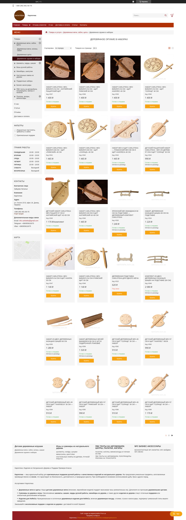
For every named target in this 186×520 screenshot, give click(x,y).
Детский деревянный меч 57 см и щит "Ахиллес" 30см (158, 340)
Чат (176, 514)
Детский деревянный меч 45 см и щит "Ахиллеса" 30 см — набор (59, 404)
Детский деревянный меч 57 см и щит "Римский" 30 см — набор (92, 404)
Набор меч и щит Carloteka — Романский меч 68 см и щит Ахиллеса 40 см (125, 150)
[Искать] (165, 15)
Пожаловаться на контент (85, 518)
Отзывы (17, 112)
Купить (53, 106)
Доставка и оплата (62, 25)
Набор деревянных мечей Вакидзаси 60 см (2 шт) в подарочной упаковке (91, 341)
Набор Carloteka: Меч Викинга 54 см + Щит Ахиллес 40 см (122, 89)
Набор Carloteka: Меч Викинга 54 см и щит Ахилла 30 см (59, 278)
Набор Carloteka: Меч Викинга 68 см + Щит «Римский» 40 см (56, 150)
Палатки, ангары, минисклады (23, 97)
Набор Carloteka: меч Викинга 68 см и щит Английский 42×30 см (89, 213)
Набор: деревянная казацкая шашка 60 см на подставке (157, 213)
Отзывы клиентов (39, 25)
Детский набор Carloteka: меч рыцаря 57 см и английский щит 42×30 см (58, 213)
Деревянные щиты (24, 54)
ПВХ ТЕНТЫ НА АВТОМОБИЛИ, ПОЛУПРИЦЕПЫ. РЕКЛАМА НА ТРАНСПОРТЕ (113, 457)
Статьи (74, 25)
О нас (51, 25)
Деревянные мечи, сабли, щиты (75, 32)
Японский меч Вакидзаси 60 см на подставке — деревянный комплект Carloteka (125, 214)
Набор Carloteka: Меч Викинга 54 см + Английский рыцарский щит (59, 89)
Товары (25, 25)
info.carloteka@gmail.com (28, 221)
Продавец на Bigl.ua (93, 515)
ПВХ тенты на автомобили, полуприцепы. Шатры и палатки (26, 90)
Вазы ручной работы (24, 67)
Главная (17, 25)
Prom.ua (103, 513)
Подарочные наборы (24, 81)
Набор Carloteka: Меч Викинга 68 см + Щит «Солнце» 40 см (89, 150)
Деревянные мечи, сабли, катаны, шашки (29, 450)
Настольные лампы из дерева (25, 76)
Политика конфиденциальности (106, 518)
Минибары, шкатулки (24, 71)
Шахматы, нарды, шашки (26, 63)
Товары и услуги (55, 32)
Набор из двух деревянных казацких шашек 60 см (59, 340)
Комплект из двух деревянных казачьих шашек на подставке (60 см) (158, 278)
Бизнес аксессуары (23, 85)
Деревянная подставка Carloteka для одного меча (125, 277)
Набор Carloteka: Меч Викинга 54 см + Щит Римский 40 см (89, 89)
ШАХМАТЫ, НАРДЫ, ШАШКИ (66, 452)
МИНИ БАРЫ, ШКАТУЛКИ (65, 454)
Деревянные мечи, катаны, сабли (27, 49)
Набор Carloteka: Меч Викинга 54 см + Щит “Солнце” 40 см (155, 89)
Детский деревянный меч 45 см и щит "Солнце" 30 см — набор (125, 341)
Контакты (83, 25)
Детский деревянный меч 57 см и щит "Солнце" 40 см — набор (158, 404)
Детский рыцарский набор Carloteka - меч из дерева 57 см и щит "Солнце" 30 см (157, 150)
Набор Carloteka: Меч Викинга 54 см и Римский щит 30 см (90, 278)
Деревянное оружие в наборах (29, 59)
